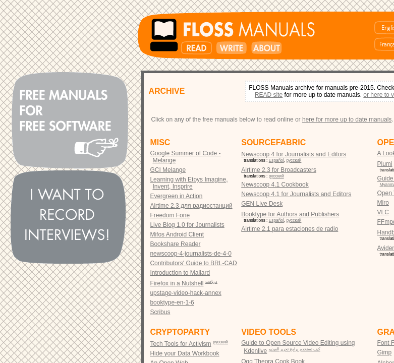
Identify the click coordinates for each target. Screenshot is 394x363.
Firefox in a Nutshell (176, 283)
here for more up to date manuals (346, 119)
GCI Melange (168, 169)
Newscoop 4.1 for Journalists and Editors (296, 194)
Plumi (384, 163)
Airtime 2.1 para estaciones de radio (289, 228)
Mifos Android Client (177, 234)
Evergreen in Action (176, 196)
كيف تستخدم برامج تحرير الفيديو (294, 348)
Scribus (160, 312)
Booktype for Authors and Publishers (290, 214)
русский (294, 160)
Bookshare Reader (175, 244)
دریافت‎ (211, 281)
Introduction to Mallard (180, 272)
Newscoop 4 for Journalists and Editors (293, 154)
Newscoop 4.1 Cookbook (274, 184)
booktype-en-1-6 (172, 302)
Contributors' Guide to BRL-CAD (193, 263)
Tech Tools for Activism (180, 343)
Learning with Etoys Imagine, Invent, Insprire (189, 183)
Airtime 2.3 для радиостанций (191, 205)
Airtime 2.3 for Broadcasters (278, 169)
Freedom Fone (170, 215)
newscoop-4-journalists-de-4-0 (190, 253)
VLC (383, 212)
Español (276, 160)
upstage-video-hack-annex (185, 292)
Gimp (384, 352)
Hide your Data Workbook (184, 353)
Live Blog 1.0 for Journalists (187, 224)
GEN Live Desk (262, 203)
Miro (383, 202)
